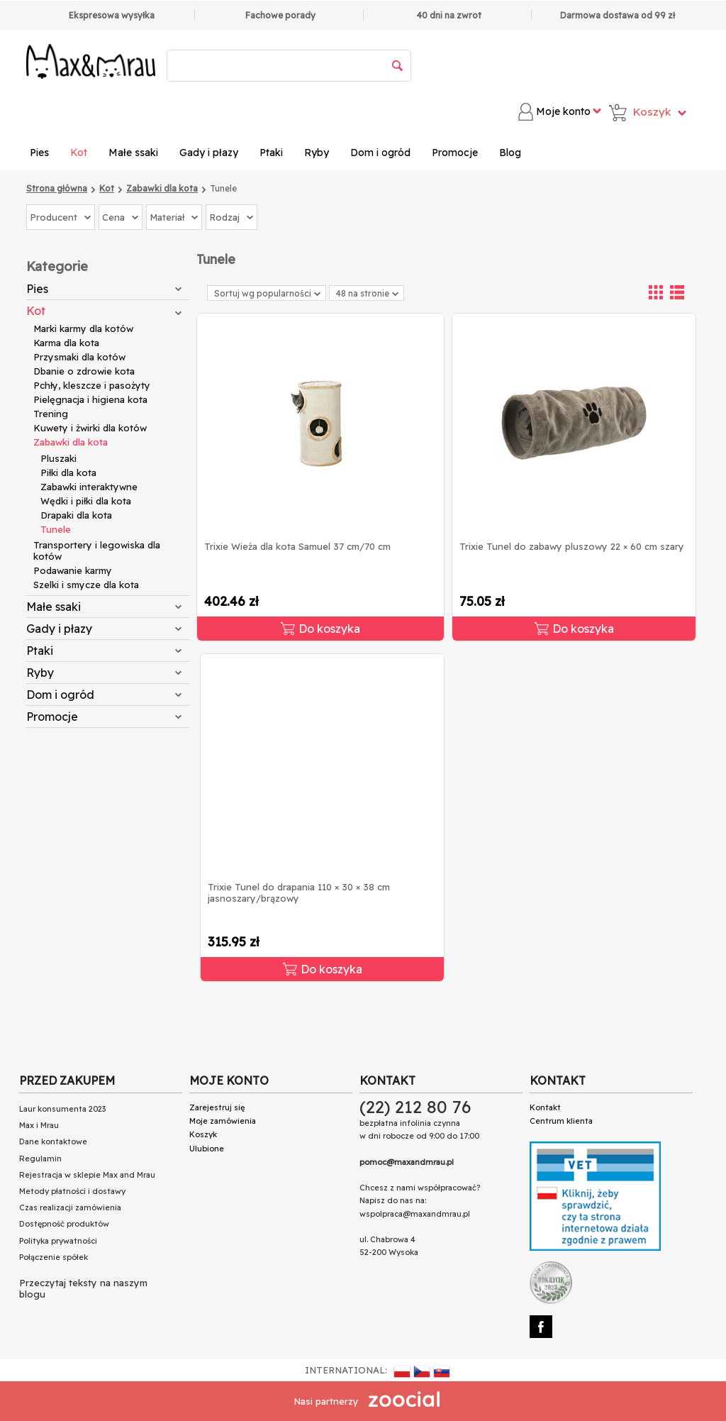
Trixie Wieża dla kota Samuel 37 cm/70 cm (297, 546)
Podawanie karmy (72, 570)
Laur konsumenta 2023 (62, 1109)
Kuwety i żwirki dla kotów (90, 427)
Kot (78, 152)
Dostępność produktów (64, 1224)
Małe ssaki (133, 152)
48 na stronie (367, 293)
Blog (510, 152)
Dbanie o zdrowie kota (84, 371)
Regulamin (40, 1158)
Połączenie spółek (53, 1257)
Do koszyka (320, 628)
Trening (50, 413)
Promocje (455, 152)
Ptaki (271, 152)
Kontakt (545, 1107)
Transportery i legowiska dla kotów (96, 550)
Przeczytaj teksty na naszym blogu (83, 1288)
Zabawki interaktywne (89, 486)
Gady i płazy (208, 152)
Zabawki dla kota (70, 442)
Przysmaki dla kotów (79, 357)
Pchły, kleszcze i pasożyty (91, 385)
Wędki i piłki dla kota (85, 501)
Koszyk (203, 1134)
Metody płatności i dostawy (72, 1191)
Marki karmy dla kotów (83, 328)
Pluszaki (58, 458)
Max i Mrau (39, 1125)
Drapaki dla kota (76, 515)
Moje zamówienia (222, 1121)
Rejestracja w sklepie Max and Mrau (87, 1175)
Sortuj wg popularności (267, 293)
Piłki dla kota (68, 472)
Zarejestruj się (217, 1107)
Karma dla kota (66, 342)
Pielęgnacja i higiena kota (90, 399)
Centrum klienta (561, 1121)
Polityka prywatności (58, 1241)
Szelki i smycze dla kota (86, 584)
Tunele (55, 529)
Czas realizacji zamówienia (70, 1207)
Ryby (316, 152)
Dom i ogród (380, 152)
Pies (39, 152)
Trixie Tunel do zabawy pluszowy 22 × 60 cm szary (571, 546)
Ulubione (206, 1149)
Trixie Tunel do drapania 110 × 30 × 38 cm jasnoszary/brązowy (299, 892)
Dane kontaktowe (53, 1141)
